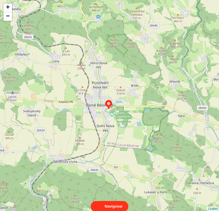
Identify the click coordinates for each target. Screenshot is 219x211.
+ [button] (8, 7)
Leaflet (213, 203)
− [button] (8, 16)
